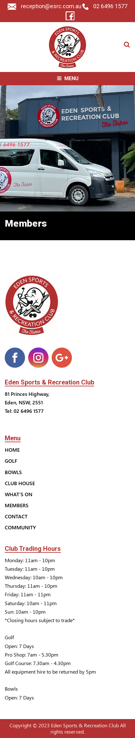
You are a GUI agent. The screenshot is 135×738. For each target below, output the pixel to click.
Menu (68, 78)
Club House (20, 483)
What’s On (18, 494)
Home (12, 449)
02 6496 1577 (104, 6)
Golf (11, 460)
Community (20, 527)
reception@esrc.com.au (44, 6)
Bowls (13, 472)
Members (17, 505)
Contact (16, 516)
